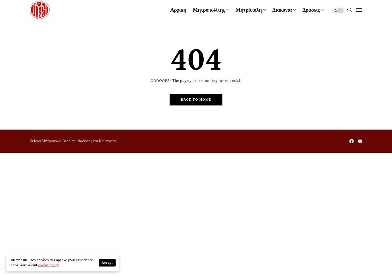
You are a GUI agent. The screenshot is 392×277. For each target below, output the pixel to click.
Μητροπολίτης (209, 10)
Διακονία (282, 10)
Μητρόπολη (248, 10)
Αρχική (178, 10)
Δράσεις (311, 10)
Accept (107, 263)
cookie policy (48, 265)
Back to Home (196, 100)
